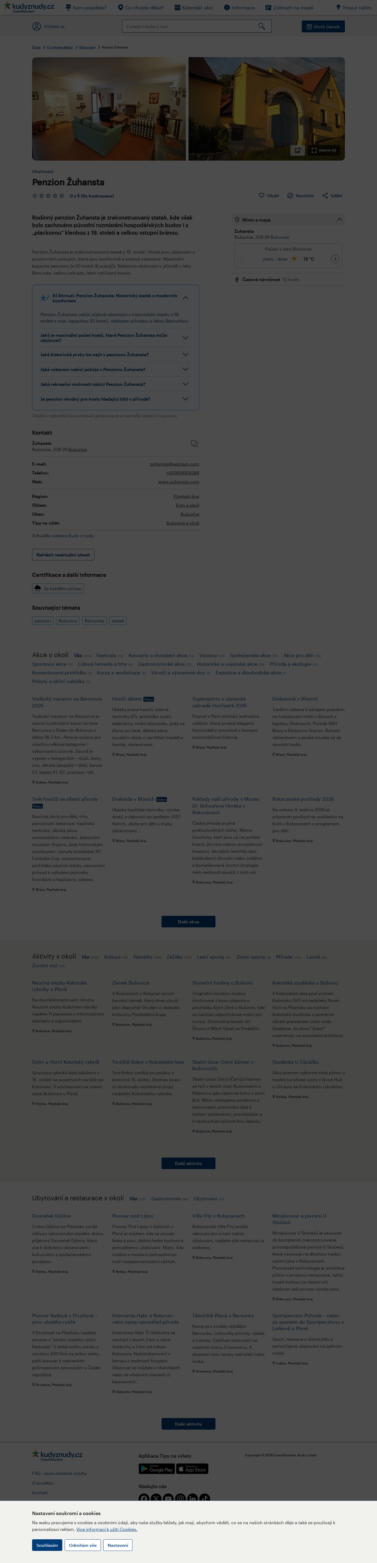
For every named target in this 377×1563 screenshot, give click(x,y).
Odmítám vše (83, 1545)
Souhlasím (47, 1545)
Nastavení (118, 1545)
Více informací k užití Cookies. (107, 1529)
